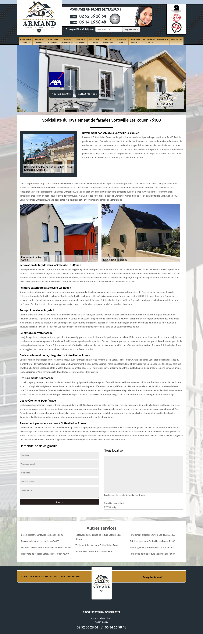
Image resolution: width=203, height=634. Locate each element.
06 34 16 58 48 (92, 22)
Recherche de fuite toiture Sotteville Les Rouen (152, 553)
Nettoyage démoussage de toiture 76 (66, 42)
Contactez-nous (87, 93)
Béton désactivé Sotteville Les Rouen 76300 (42, 534)
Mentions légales (71, 577)
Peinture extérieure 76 (108, 40)
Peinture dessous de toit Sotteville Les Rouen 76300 (46, 547)
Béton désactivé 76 (176, 40)
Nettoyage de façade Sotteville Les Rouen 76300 (153, 547)
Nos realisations (61, 93)
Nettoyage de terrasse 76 (135, 40)
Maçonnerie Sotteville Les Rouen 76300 (40, 541)
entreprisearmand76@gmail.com (101, 611)
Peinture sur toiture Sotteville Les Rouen (94, 551)
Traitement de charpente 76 (53, 40)
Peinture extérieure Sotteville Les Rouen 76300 (152, 541)
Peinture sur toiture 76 (39, 40)
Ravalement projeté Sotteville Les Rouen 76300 (152, 534)
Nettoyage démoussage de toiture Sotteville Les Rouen (98, 536)
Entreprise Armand (152, 577)
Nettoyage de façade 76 (94, 40)
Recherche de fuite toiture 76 (80, 40)
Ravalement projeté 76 (121, 40)
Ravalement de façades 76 (25, 40)
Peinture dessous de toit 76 (149, 40)
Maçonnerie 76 (162, 39)
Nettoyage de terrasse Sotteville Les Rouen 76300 (45, 553)
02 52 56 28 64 (92, 16)
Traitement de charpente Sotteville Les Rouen (97, 545)
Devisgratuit (115, 18)
